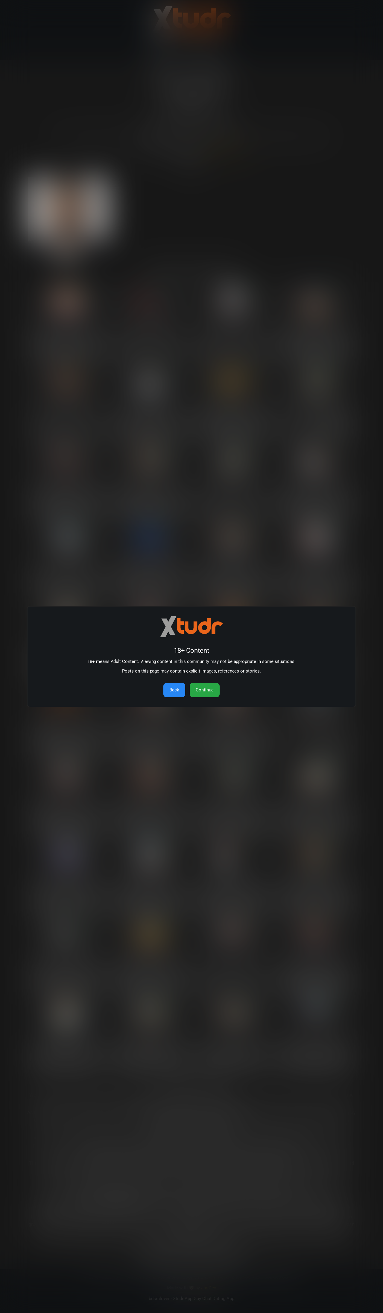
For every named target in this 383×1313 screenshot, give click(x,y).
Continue (205, 690)
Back (174, 690)
